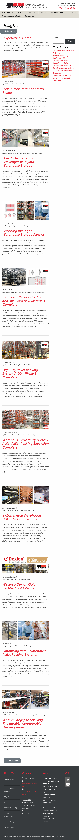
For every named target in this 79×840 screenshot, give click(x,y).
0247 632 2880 (67, 8)
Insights (73, 12)
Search (55, 37)
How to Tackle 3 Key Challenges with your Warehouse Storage (61, 58)
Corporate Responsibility (9, 814)
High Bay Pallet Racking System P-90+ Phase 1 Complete (62, 78)
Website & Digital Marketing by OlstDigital (52, 836)
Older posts (8, 31)
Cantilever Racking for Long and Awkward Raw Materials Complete (63, 70)
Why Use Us (7, 12)
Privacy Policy (9, 827)
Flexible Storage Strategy (10, 789)
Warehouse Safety (58, 12)
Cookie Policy (9, 822)
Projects (20, 12)
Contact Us (29, 16)
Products (31, 12)
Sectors (43, 12)
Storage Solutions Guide (11, 16)
